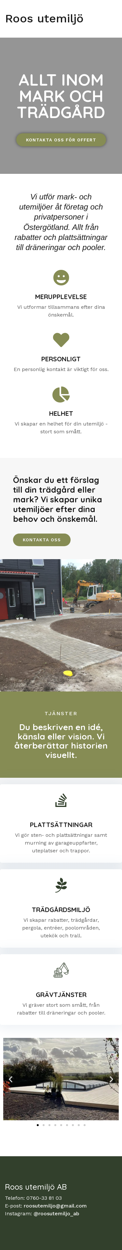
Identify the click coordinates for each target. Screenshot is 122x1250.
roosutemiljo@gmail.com (55, 1206)
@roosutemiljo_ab (56, 1213)
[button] (11, 1079)
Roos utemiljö (44, 18)
